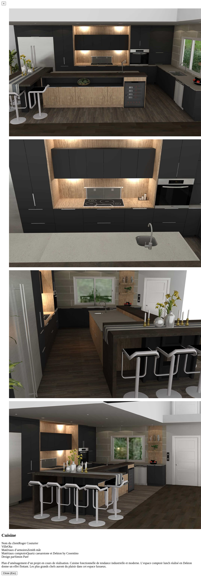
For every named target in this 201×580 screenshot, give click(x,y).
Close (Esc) (9, 573)
